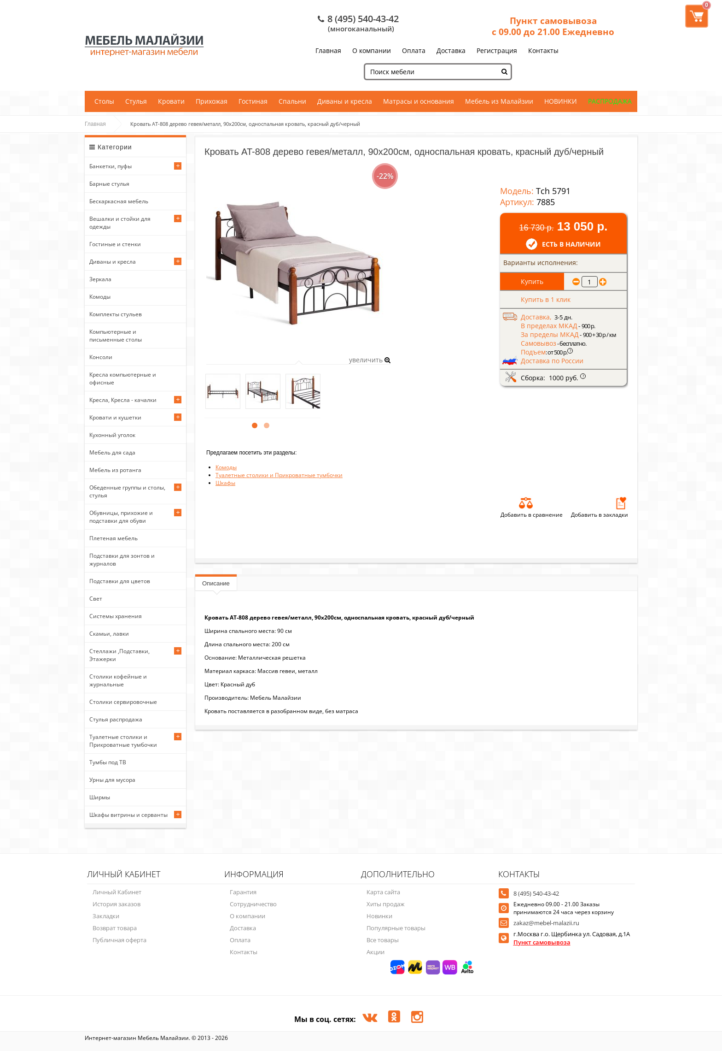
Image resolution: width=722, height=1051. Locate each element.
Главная (328, 50)
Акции (375, 952)
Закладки (106, 916)
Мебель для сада (112, 452)
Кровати (171, 101)
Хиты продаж (386, 904)
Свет (95, 598)
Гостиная (253, 101)
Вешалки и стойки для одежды (120, 222)
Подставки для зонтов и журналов (122, 559)
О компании (371, 50)
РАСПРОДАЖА (610, 101)
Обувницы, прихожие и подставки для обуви (121, 517)
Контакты (543, 50)
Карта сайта (383, 892)
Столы (104, 101)
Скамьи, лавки (109, 634)
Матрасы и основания (418, 101)
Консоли (100, 357)
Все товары (383, 940)
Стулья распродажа (115, 719)
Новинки (379, 916)
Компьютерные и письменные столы (115, 335)
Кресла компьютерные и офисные (122, 378)
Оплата (413, 50)
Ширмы (99, 797)
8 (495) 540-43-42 (363, 18)
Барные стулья (109, 184)
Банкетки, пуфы (110, 166)
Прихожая (211, 101)
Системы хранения (115, 616)
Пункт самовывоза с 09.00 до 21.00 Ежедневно (553, 26)
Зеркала (100, 279)
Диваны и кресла (344, 101)
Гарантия (243, 892)
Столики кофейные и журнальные (118, 680)
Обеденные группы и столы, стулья (127, 491)
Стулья (136, 101)
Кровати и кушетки (115, 417)
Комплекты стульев (115, 314)
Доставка (451, 50)
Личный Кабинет (117, 892)
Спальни (292, 101)
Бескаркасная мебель (118, 201)
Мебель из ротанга (115, 470)
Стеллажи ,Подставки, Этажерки (119, 655)
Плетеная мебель (113, 538)
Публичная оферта (119, 940)
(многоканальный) (361, 28)
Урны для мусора (112, 780)
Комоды (100, 297)
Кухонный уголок (112, 435)
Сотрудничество (253, 904)
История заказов (116, 904)
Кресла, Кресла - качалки (123, 400)
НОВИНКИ (560, 101)
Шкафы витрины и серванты (128, 815)
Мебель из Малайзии (499, 101)
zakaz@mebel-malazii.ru (546, 923)
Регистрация (497, 50)
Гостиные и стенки (115, 244)
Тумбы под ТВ (107, 762)
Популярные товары (396, 928)
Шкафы (225, 483)
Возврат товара (115, 928)
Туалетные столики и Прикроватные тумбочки (123, 741)
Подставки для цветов (119, 581)
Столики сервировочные (123, 702)
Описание (216, 583)
